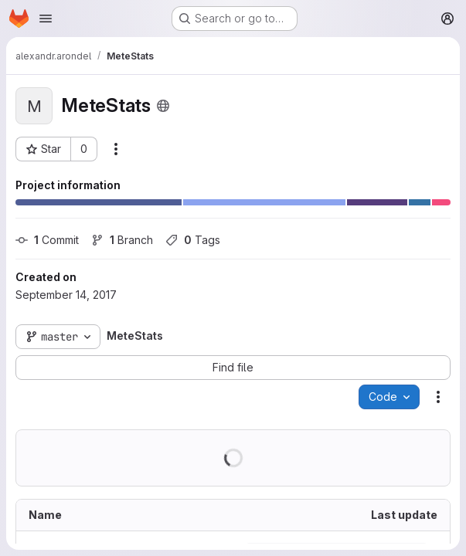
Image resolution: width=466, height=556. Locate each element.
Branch (122, 239)
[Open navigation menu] (45, 18)
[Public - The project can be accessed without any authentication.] (163, 106)
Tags (192, 239)
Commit (47, 239)
